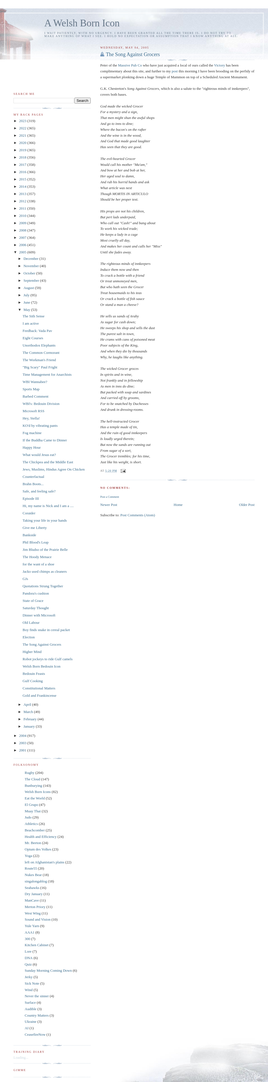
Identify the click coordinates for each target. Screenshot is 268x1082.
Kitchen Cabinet (37, 945)
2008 (23, 230)
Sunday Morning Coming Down (48, 970)
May (27, 310)
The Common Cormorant (40, 352)
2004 (23, 735)
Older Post (247, 505)
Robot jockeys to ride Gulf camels (47, 659)
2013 (23, 194)
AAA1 (30, 932)
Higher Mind (32, 652)
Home (178, 505)
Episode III (30, 498)
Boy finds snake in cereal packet (46, 630)
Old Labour (30, 622)
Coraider (28, 513)
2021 (23, 135)
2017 (23, 164)
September (32, 280)
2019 (23, 150)
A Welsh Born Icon (82, 23)
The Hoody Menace (36, 557)
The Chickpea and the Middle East (47, 462)
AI (27, 1028)
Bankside (29, 535)
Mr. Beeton (33, 843)
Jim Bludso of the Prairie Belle (45, 549)
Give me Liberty (34, 528)
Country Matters (37, 1015)
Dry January (34, 894)
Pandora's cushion (35, 593)
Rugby (30, 773)
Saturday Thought (35, 608)
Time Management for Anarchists (47, 374)
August (29, 288)
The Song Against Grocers (133, 54)
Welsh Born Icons (38, 792)
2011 (23, 208)
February (31, 719)
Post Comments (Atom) (137, 515)
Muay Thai (33, 811)
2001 (23, 750)
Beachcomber (35, 830)
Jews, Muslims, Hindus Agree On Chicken (53, 469)
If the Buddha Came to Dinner (44, 440)
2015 (23, 179)
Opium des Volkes (38, 849)
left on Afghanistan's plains (44, 862)
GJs (25, 579)
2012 (23, 201)
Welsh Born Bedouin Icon (41, 666)
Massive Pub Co (130, 65)
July (27, 295)
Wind (29, 990)
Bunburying (33, 785)
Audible (30, 1009)
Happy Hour (31, 447)
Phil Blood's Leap (35, 542)
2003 (23, 743)
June (27, 302)
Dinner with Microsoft (38, 615)
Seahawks (32, 888)
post (175, 71)
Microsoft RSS (33, 411)
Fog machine (32, 433)
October (30, 273)
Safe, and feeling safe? (39, 491)
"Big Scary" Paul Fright (39, 367)
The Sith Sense (33, 316)
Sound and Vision (38, 919)
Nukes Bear (33, 875)
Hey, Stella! (31, 418)
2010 (23, 216)
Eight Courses (32, 338)
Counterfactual (33, 476)
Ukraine (30, 1021)
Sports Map (30, 389)
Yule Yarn (32, 926)
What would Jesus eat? (39, 455)
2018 (23, 157)
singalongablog (36, 881)
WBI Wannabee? (34, 382)
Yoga (28, 856)
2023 (23, 121)
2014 (23, 186)
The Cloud (32, 779)
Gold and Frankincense (39, 695)
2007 (23, 237)
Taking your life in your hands (44, 520)
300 (27, 939)
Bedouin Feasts (33, 673)
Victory (219, 65)
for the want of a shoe (38, 564)
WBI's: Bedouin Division (40, 404)
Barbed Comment (35, 396)
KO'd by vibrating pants (40, 425)
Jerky (29, 977)
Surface (30, 1002)
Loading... (20, 1057)
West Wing (33, 913)
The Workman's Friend (39, 360)
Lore (28, 951)
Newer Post (108, 505)
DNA (29, 958)
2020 (23, 143)
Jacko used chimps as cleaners (44, 571)
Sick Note (32, 983)
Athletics (31, 824)
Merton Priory (35, 907)
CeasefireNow (35, 1034)
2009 (23, 223)
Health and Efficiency (41, 837)
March (29, 712)
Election (28, 637)
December (32, 258)
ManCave (32, 900)
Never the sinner (37, 996)
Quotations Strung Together (42, 586)
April (28, 704)
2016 (23, 172)
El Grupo (31, 805)
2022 (23, 128)
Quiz (28, 964)
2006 (23, 245)
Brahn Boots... (32, 484)
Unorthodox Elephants (38, 345)
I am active (30, 323)
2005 (23, 252)
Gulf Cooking (32, 681)
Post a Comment (109, 496)
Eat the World (35, 798)
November (32, 266)
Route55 (31, 868)
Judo (28, 817)
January (30, 726)
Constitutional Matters (38, 688)
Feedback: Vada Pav (37, 331)
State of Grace (32, 601)
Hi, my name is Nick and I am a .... (48, 506)
